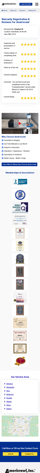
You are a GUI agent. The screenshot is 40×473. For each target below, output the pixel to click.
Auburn (9, 409)
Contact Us (29, 454)
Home (4, 10)
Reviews (22, 10)
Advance (9, 384)
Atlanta (9, 402)
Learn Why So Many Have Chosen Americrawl (19, 164)
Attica (8, 405)
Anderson (10, 394)
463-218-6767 (26, 4)
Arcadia (9, 398)
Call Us (10, 454)
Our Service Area (20, 377)
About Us (13, 10)
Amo (8, 391)
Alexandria (10, 387)
